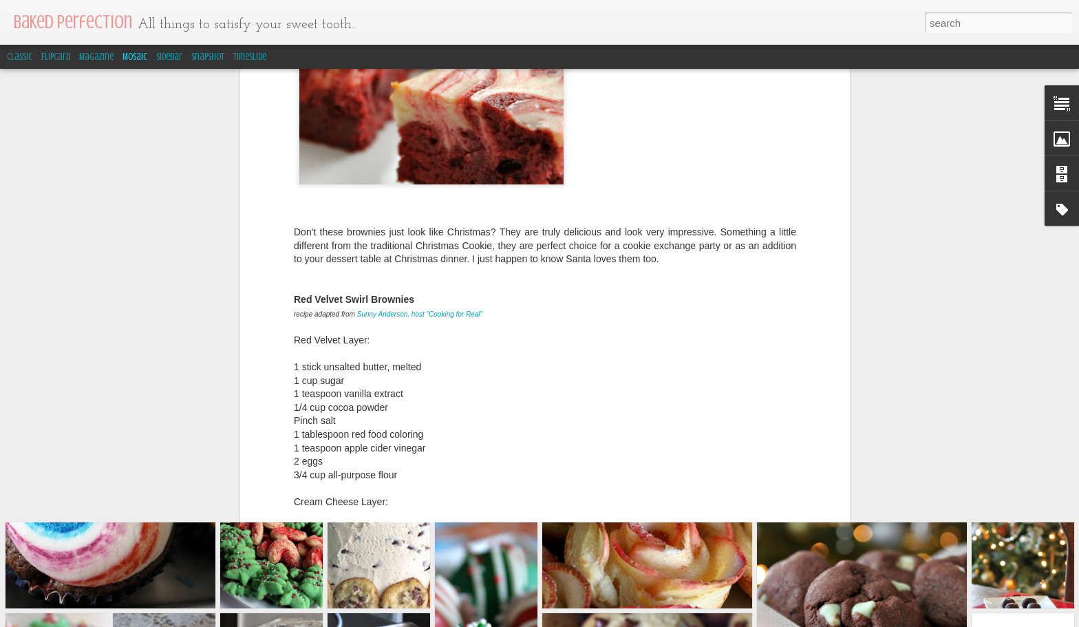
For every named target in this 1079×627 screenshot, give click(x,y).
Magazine (96, 57)
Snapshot (207, 57)
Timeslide (249, 57)
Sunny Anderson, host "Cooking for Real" (419, 164)
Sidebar (169, 57)
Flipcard (55, 57)
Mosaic (134, 57)
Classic (19, 57)
